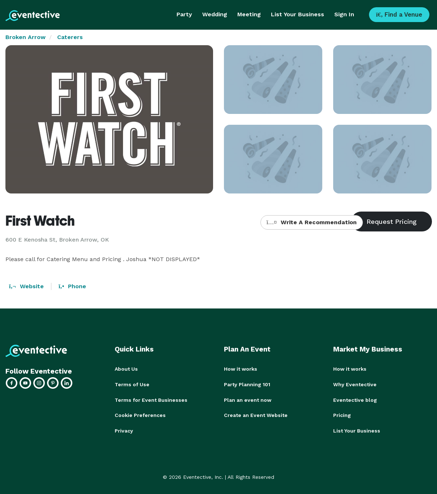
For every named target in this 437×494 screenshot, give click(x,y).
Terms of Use (132, 384)
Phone (72, 286)
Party (184, 14)
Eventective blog (355, 399)
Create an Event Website (256, 414)
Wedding (214, 14)
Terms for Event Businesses (151, 399)
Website (26, 286)
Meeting (249, 14)
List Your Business (297, 14)
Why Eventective (355, 384)
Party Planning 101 (247, 384)
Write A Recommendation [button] (312, 222)
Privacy (124, 430)
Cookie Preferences (140, 414)
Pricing (342, 414)
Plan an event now (247, 399)
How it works (240, 369)
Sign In (344, 14)
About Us (126, 369)
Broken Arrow (25, 37)
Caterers (70, 37)
